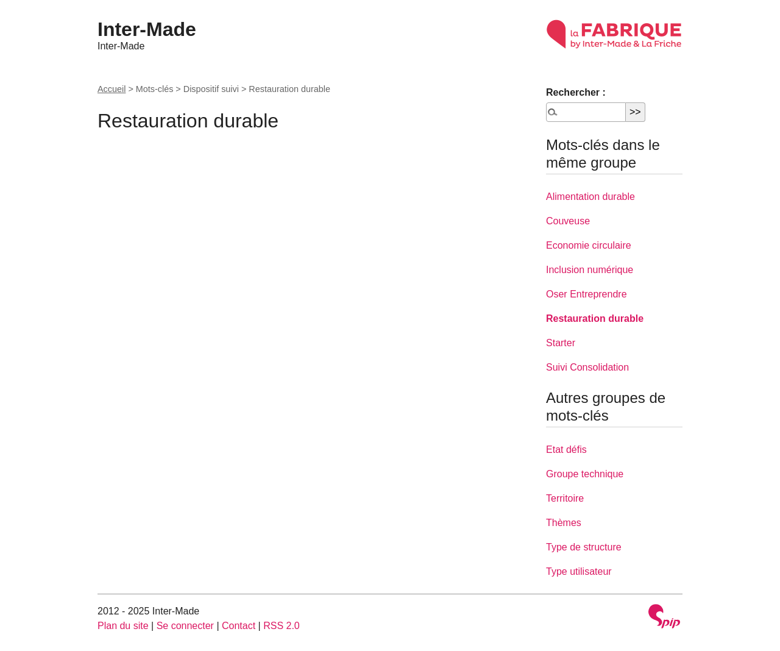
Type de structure (584, 547)
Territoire (565, 498)
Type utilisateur (579, 571)
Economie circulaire (588, 245)
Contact (238, 626)
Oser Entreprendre (586, 294)
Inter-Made (147, 29)
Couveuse (568, 221)
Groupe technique (584, 474)
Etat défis (566, 449)
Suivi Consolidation (587, 367)
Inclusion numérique (589, 270)
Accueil (112, 89)
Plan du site (123, 626)
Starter (560, 343)
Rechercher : (576, 92)
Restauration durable (595, 318)
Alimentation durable (590, 196)
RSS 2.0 (281, 626)
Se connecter (185, 626)
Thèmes (563, 523)
